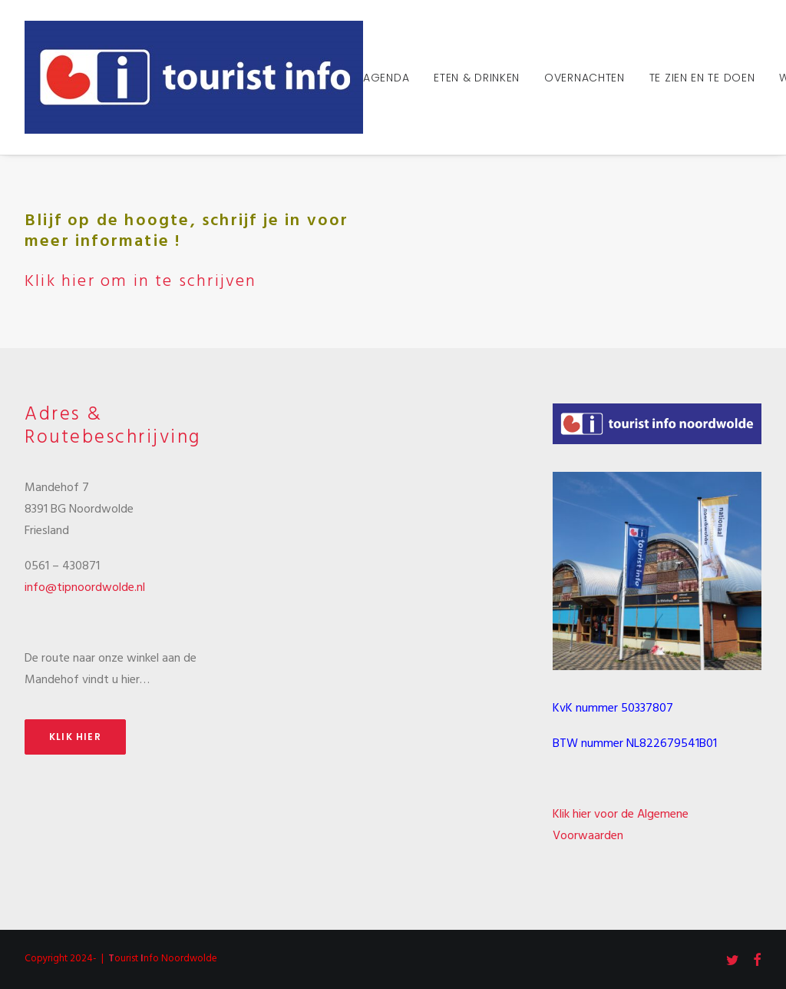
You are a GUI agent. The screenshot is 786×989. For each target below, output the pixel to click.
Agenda (386, 77)
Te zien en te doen (702, 77)
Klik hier (75, 736)
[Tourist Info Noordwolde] (194, 77)
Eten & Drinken (477, 77)
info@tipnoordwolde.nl (85, 588)
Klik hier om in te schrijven (141, 281)
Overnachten (584, 77)
